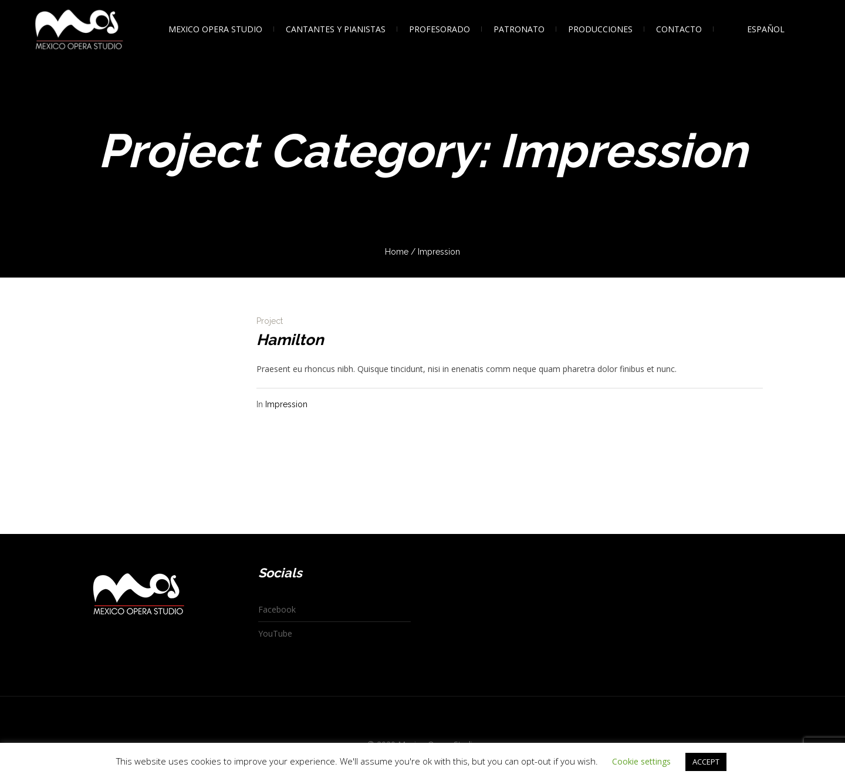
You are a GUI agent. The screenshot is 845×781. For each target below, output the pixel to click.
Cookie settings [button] (641, 761)
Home (396, 251)
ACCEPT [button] (705, 761)
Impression (286, 404)
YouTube (275, 633)
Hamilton (290, 340)
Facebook (277, 609)
